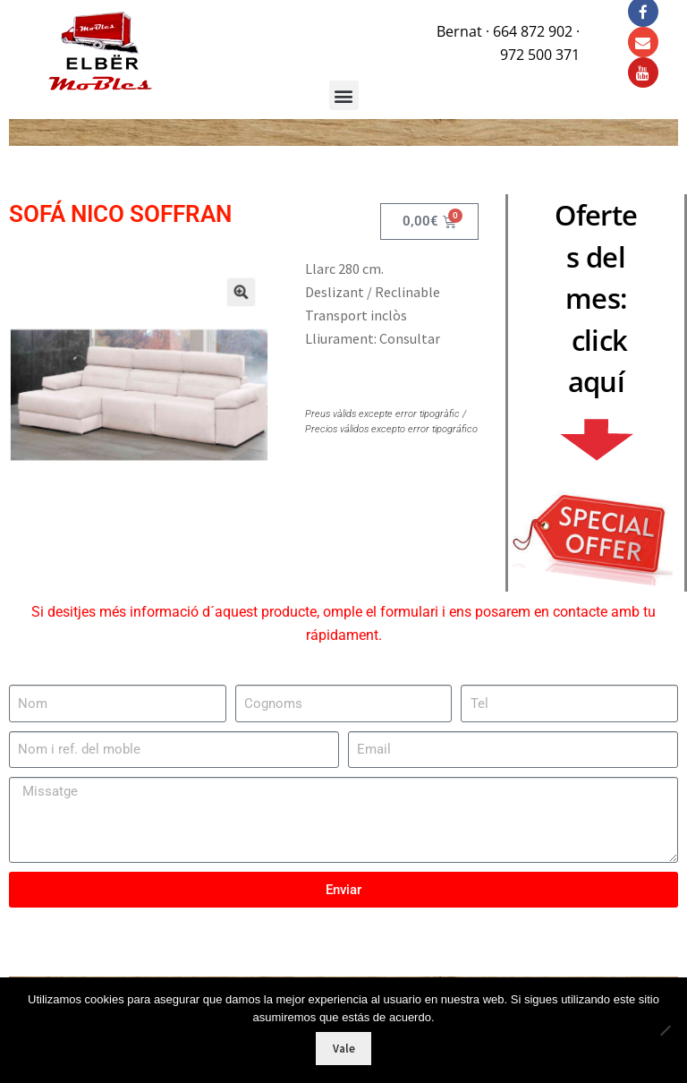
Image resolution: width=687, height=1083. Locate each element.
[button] (230, 300)
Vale (344, 1048)
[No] (665, 1030)
